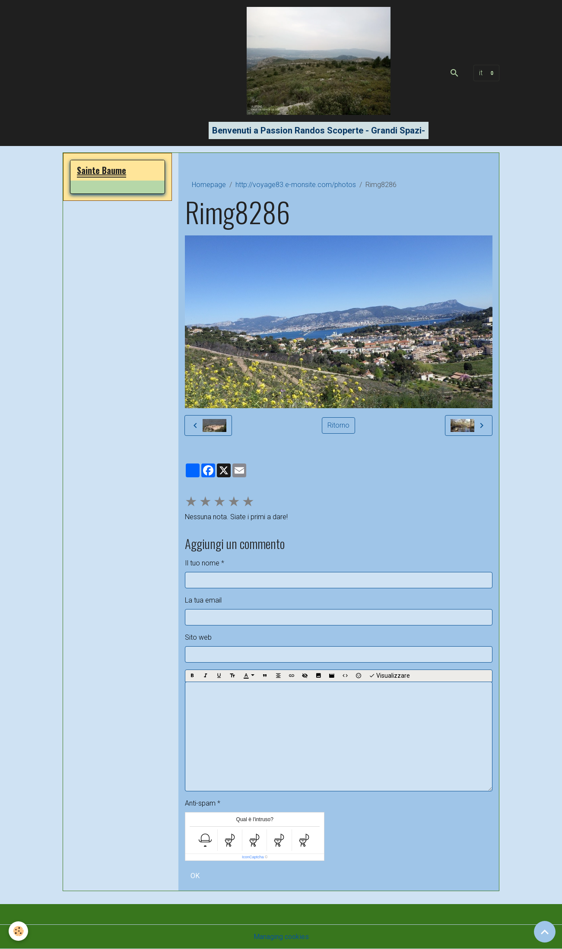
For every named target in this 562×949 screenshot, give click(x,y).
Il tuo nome (202, 563)
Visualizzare (389, 676)
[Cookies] (18, 931)
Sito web (198, 637)
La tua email (203, 600)
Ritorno (338, 425)
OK (195, 876)
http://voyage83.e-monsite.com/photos (295, 185)
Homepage (209, 185)
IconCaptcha (253, 857)
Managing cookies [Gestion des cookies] (281, 937)
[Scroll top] (545, 932)
